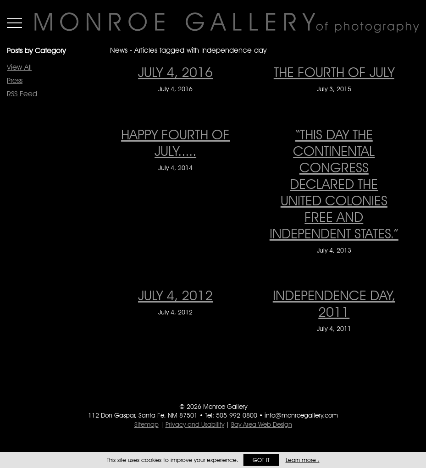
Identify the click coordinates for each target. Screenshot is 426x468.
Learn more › (303, 460)
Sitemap (146, 424)
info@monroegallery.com (301, 415)
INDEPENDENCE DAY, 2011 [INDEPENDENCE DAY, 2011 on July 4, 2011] (334, 303)
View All (19, 67)
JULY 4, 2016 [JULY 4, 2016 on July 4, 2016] (175, 72)
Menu (14, 22)
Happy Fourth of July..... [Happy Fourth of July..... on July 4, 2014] (175, 142)
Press (14, 80)
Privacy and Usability (195, 424)
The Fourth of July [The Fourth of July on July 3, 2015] (334, 72)
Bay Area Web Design (261, 424)
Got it (261, 460)
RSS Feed (22, 93)
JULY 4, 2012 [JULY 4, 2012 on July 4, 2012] (175, 295)
